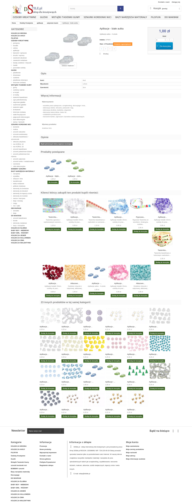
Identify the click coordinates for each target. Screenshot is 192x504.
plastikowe (17, 73)
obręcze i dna (18, 179)
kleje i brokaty (18, 201)
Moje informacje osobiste (135, 459)
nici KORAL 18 (18, 147)
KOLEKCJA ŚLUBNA (19, 228)
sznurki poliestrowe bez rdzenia (20, 155)
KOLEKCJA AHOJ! (18, 36)
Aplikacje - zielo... (75, 176)
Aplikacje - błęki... (53, 176)
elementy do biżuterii (20, 191)
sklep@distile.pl (84, 474)
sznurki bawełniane (20, 149)
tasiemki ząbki (18, 107)
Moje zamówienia (132, 446)
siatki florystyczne (19, 114)
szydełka (16, 176)
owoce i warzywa (19, 198)
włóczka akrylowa (19, 142)
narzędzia (16, 174)
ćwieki (15, 65)
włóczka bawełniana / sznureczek (19, 138)
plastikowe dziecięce (20, 80)
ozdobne (16, 78)
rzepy (15, 203)
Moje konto (132, 442)
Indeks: (102, 40)
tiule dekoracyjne (19, 119)
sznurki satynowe (19, 159)
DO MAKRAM (171, 17)
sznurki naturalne (19, 132)
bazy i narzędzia (19, 225)
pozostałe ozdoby (19, 68)
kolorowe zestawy (19, 82)
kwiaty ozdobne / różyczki (22, 63)
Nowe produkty (45, 449)
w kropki (16, 92)
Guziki (44, 17)
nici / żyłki (16, 206)
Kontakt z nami (164, 2)
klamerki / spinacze (20, 53)
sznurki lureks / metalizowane (23, 161)
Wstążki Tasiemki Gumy (66, 17)
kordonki (16, 127)
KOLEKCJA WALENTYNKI (21, 243)
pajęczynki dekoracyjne (21, 117)
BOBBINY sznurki (18, 169)
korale (15, 220)
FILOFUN (156, 17)
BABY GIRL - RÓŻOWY (19, 233)
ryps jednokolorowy (20, 100)
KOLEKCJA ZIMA (17, 240)
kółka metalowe (18, 184)
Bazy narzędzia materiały (131, 17)
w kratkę (16, 95)
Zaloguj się (176, 2)
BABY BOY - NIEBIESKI (20, 230)
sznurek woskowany (20, 134)
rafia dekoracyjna (19, 166)
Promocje (43, 446)
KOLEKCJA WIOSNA (19, 33)
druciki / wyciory (18, 55)
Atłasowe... (74, 283)
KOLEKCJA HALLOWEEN (20, 238)
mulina (15, 129)
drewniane (17, 75)
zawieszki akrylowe (20, 58)
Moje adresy (130, 456)
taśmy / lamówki (18, 122)
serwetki (16, 211)
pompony (16, 43)
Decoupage (16, 208)
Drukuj (105, 54)
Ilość (164, 36)
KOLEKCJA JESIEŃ (18, 235)
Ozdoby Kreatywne (24, 17)
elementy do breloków (21, 188)
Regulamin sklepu (46, 465)
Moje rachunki (131, 452)
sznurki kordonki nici (97, 17)
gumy (15, 87)
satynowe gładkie (19, 102)
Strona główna (45, 459)
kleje (14, 213)
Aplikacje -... (97, 283)
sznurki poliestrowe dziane (22, 151)
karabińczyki (17, 181)
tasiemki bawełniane (20, 97)
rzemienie (16, 164)
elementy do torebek (20, 196)
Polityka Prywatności (48, 462)
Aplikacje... (74, 217)
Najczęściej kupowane (48, 452)
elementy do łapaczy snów (22, 193)
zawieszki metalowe (20, 60)
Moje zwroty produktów (135, 449)
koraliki (15, 45)
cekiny (15, 48)
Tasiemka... (53, 217)
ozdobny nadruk (18, 90)
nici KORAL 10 (18, 144)
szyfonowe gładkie (19, 105)
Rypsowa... (140, 217)
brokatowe (17, 110)
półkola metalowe (19, 186)
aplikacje (16, 50)
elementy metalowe (20, 223)
